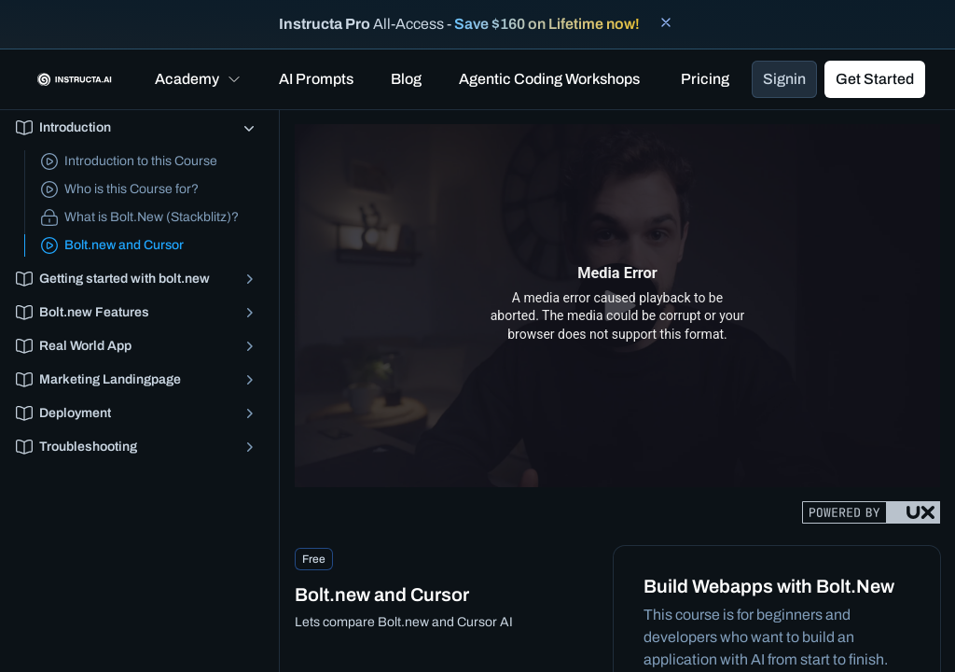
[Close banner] (666, 22)
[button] (198, 79)
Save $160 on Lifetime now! (547, 24)
